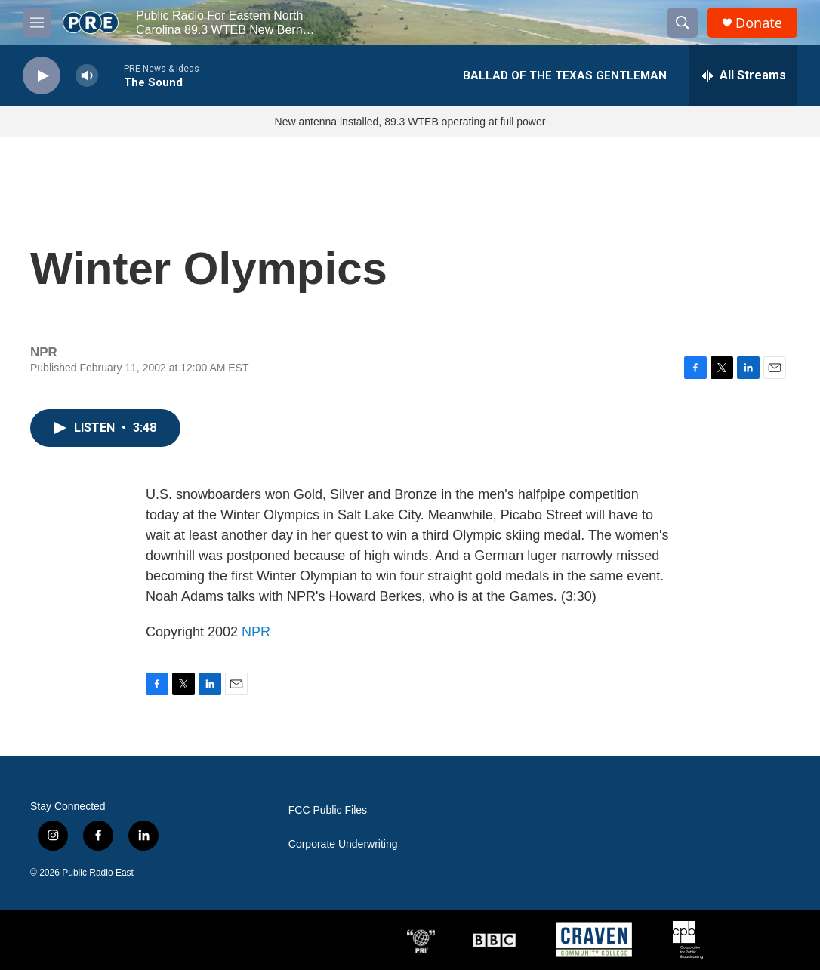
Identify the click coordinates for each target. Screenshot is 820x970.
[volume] (87, 76)
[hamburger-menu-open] (37, 23)
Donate (758, 23)
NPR (256, 631)
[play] (41, 76)
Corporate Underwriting (343, 844)
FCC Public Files (327, 810)
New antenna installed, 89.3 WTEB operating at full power (410, 121)
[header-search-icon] (682, 23)
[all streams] (743, 75)
